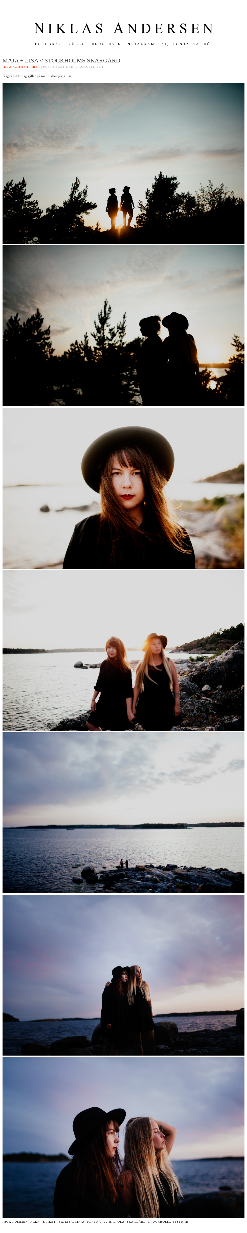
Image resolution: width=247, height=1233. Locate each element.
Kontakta (186, 44)
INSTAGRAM (140, 44)
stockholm (159, 1222)
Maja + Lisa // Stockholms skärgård (61, 60)
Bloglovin (107, 44)
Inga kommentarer (21, 67)
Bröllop (77, 44)
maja (80, 1222)
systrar (180, 1222)
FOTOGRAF (48, 44)
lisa (69, 1222)
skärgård (136, 1222)
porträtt (96, 1222)
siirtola (116, 1222)
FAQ (164, 44)
